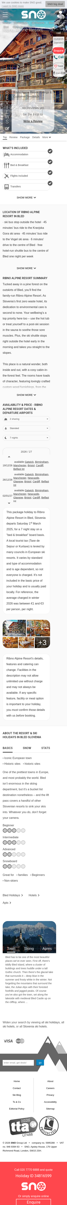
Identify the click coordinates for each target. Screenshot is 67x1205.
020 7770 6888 (29, 1169)
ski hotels (9, 1026)
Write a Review (32, 121)
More (46, 137)
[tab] (8, 747)
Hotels (33, 895)
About (50, 1081)
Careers (50, 1088)
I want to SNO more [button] (13, 6)
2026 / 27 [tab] (26, 451)
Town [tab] (11, 949)
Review (13, 137)
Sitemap (50, 1108)
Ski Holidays (20, 22)
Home (6, 22)
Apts (5, 902)
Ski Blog (16, 1095)
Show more (25, 268)
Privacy (50, 1095)
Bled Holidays (11, 895)
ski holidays (52, 1022)
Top (5, 137)
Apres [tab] (47, 949)
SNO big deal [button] (55, 4)
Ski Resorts (38, 22)
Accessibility (50, 1102)
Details (36, 137)
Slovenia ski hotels (35, 1026)
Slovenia (53, 22)
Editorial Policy (16, 1108)
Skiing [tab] (29, 949)
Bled (6, 27)
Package (25, 137)
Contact (17, 1088)
